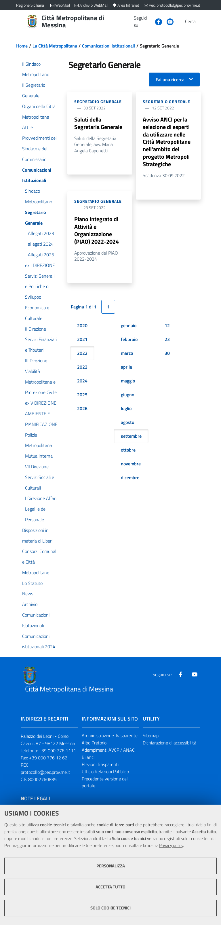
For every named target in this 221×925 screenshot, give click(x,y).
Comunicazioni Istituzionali (108, 45)
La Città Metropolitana (55, 45)
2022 (82, 353)
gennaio (128, 325)
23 (167, 339)
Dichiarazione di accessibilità (169, 742)
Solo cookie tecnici (110, 908)
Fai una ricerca (170, 79)
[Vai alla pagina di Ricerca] (201, 21)
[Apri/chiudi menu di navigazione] (5, 21)
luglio (126, 408)
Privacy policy (171, 845)
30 (167, 353)
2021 (82, 339)
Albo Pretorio (94, 742)
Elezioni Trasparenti (100, 764)
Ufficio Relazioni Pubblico (105, 771)
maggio (128, 380)
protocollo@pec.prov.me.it (45, 772)
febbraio (129, 339)
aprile (126, 366)
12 (167, 325)
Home (22, 45)
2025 (82, 394)
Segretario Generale (98, 101)
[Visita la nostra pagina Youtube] (168, 21)
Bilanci (88, 757)
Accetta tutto (110, 887)
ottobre (128, 449)
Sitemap (151, 735)
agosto (127, 422)
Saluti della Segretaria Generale (98, 123)
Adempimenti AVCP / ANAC (108, 749)
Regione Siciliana (30, 5)
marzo (127, 353)
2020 (82, 325)
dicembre (130, 477)
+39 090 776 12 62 (48, 757)
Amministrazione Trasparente (110, 735)
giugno (127, 394)
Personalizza (110, 866)
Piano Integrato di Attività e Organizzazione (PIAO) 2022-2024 (96, 230)
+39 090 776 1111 (57, 750)
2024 (82, 380)
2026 (82, 408)
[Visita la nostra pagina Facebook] (156, 21)
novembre (131, 463)
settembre (131, 436)
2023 (82, 366)
